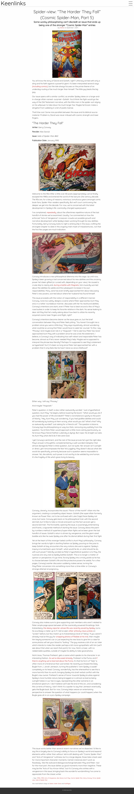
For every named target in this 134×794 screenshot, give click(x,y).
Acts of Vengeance (50, 778)
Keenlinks (69, 790)
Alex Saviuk (60, 778)
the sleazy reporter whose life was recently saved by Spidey (69, 628)
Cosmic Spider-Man (76, 778)
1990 (42, 778)
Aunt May (67, 778)
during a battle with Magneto (66, 285)
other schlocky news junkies (81, 631)
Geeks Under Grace (55, 783)
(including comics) (40, 86)
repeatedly (51, 212)
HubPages (67, 783)
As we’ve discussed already (60, 658)
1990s (38, 778)
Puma (94, 778)
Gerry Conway (87, 778)
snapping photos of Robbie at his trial (72, 636)
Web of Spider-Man (41, 780)
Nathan (62, 28)
